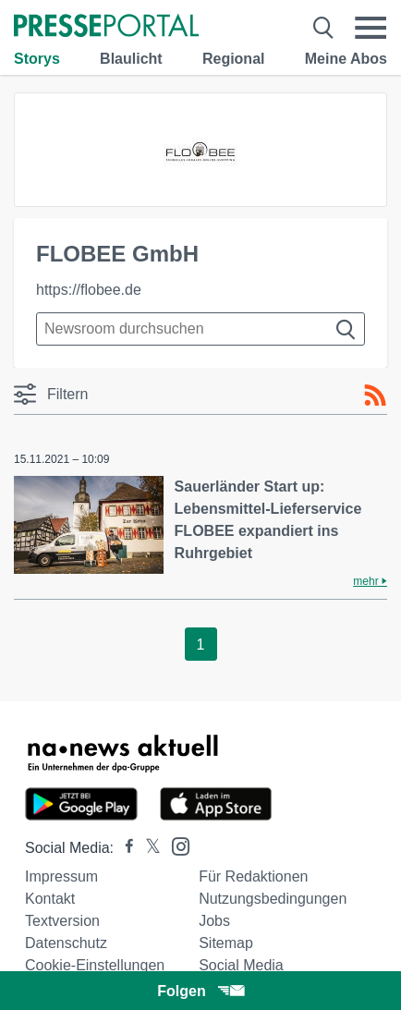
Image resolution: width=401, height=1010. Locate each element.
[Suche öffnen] (323, 28)
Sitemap (226, 943)
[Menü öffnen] (370, 28)
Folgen (200, 991)
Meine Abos (346, 59)
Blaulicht (131, 59)
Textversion (62, 921)
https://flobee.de (88, 290)
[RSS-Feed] (375, 395)
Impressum (61, 876)
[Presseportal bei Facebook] (124, 848)
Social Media (241, 965)
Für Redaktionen (253, 876)
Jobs (214, 921)
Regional (233, 59)
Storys (37, 59)
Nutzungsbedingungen (272, 899)
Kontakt (50, 899)
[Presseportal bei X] (147, 848)
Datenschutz (66, 943)
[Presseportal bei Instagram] (175, 845)
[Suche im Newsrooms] (200, 329)
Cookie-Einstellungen (94, 965)
